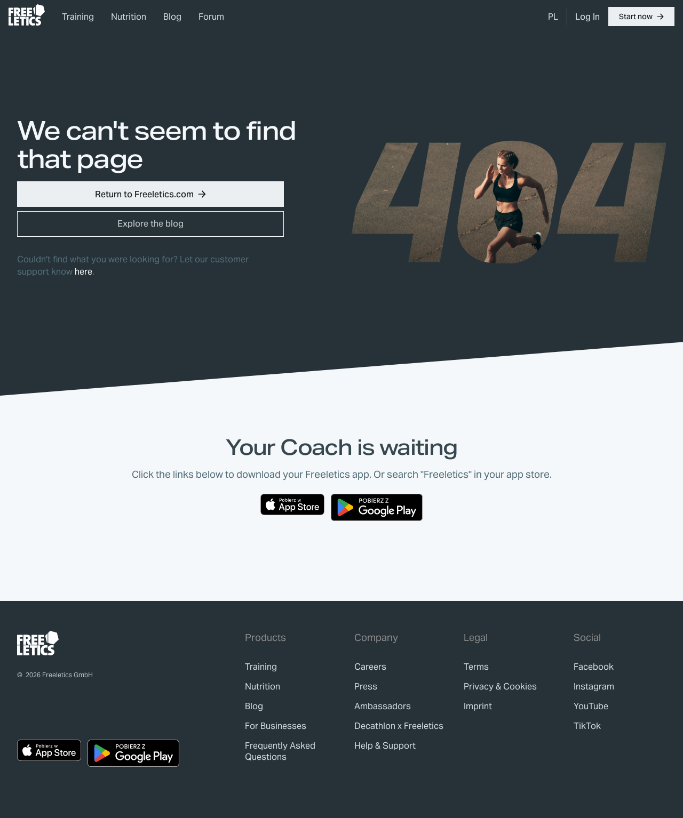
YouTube (591, 706)
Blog (172, 16)
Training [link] (78, 16)
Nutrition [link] (128, 16)
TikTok (587, 726)
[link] (26, 15)
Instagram (594, 686)
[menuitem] (553, 16)
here (83, 271)
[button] (641, 16)
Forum (211, 16)
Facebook (594, 666)
